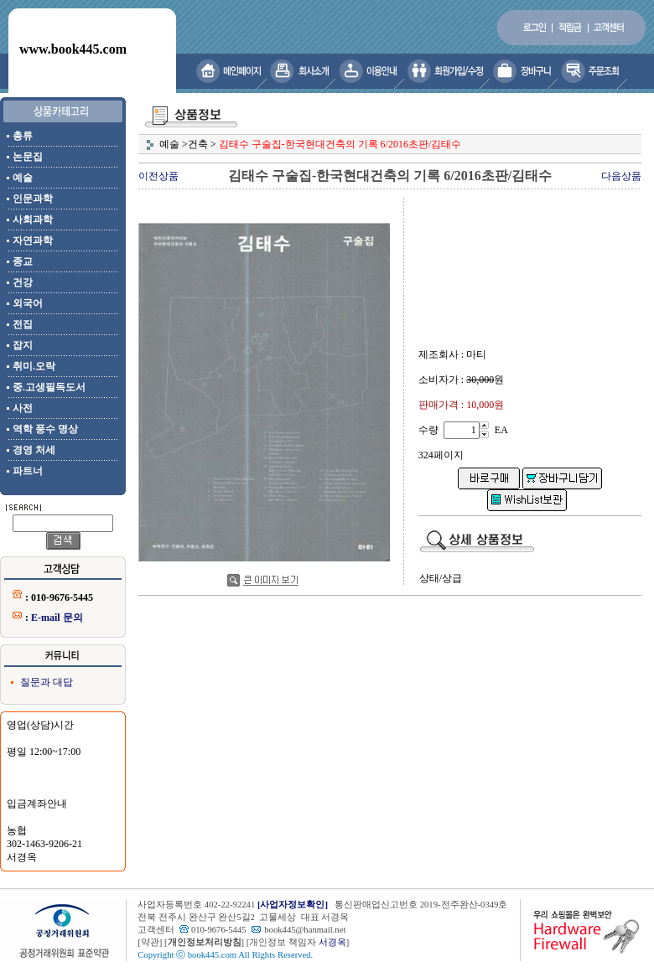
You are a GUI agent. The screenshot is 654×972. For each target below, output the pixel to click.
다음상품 (621, 176)
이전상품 (158, 176)
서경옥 (332, 942)
